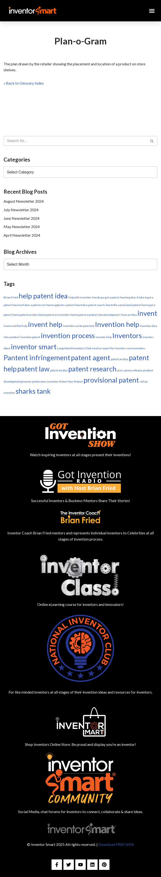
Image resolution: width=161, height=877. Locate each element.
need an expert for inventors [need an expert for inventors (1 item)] (109, 348)
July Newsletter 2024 (21, 209)
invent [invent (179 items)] (147, 313)
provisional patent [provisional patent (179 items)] (111, 380)
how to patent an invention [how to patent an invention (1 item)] (54, 314)
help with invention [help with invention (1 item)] (79, 297)
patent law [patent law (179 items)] (33, 368)
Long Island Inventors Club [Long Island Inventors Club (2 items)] (74, 348)
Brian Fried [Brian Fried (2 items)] (11, 297)
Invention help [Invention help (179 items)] (117, 324)
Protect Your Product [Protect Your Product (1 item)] (71, 381)
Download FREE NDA (116, 844)
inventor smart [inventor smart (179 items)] (34, 346)
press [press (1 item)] (120, 370)
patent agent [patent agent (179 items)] (90, 357)
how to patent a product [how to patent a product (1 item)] (84, 314)
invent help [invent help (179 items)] (45, 324)
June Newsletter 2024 (21, 218)
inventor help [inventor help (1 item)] (103, 337)
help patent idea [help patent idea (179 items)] (43, 296)
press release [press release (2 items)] (133, 370)
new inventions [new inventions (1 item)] (136, 348)
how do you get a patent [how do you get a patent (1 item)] (105, 297)
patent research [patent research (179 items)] (92, 368)
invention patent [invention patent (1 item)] (30, 337)
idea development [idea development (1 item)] (109, 314)
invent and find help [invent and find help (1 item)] (15, 325)
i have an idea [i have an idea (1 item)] (128, 314)
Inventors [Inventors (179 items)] (127, 335)
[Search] (75, 141)
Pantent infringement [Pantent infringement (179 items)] (37, 357)
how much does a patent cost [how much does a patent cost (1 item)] (29, 305)
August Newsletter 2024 (24, 201)
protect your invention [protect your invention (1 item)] (45, 381)
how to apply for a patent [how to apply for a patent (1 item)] (60, 305)
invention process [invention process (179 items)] (68, 335)
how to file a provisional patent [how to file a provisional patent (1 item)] (123, 305)
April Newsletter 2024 (22, 235)
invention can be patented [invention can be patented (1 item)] (78, 325)
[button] (151, 10)
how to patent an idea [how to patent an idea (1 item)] (25, 314)
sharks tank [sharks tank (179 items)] (33, 391)
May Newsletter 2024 (22, 226)
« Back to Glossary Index (24, 83)
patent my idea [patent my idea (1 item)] (59, 370)
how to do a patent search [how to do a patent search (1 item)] (90, 305)
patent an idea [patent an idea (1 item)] (119, 359)
